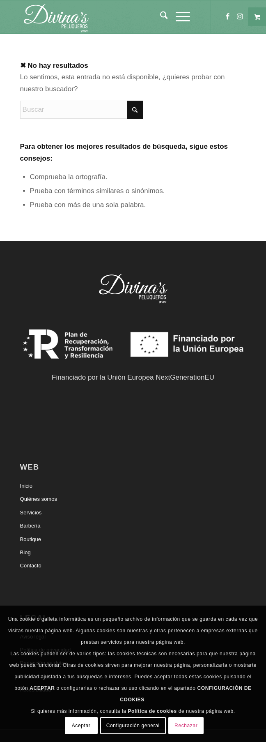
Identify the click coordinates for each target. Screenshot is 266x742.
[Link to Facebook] (227, 17)
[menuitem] (160, 16)
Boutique (30, 539)
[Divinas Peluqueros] (110, 16)
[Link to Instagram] (240, 17)
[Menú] (178, 16)
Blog (25, 552)
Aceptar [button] (81, 725)
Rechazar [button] (185, 725)
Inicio (26, 486)
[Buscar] (160, 16)
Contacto (30, 565)
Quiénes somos (38, 499)
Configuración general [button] (133, 725)
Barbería (30, 526)
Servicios (31, 512)
